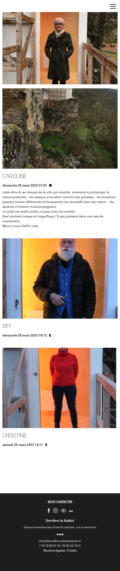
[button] (113, 7)
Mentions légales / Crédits (60, 550)
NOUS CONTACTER (60, 501)
